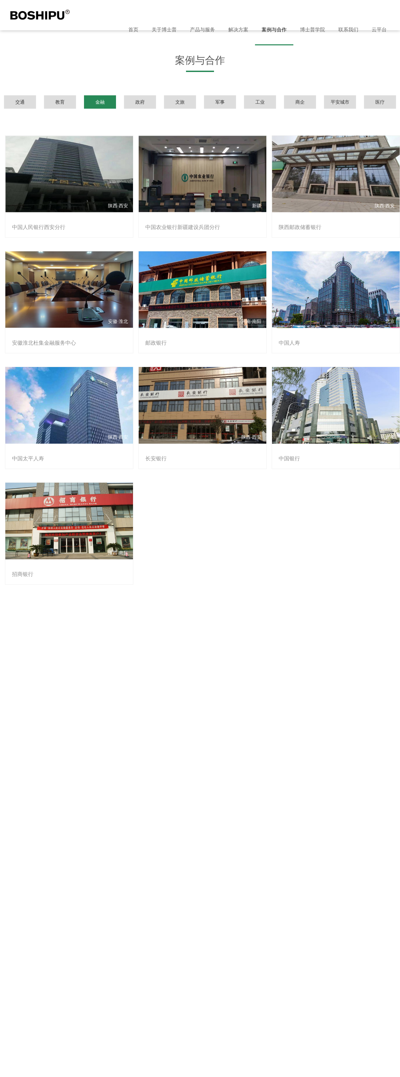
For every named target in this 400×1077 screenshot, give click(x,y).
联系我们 (348, 29)
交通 (20, 102)
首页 (133, 29)
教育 (60, 102)
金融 (100, 102)
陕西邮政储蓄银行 (296, 223)
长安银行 (153, 448)
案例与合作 (274, 29)
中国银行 (285, 448)
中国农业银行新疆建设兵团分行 (180, 223)
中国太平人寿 (27, 448)
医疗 (380, 102)
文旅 (180, 102)
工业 (260, 102)
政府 (140, 102)
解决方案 (238, 29)
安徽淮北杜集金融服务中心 (43, 336)
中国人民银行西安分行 (37, 223)
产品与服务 (202, 29)
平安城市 (340, 102)
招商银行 (21, 560)
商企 (300, 102)
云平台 (379, 29)
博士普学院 (312, 29)
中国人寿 (285, 336)
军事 (220, 102)
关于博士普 (164, 29)
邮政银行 (153, 336)
